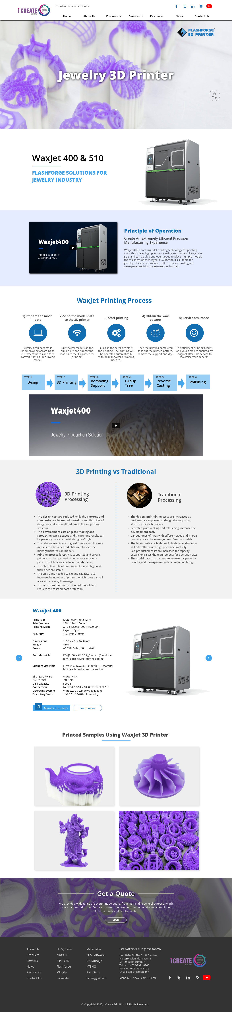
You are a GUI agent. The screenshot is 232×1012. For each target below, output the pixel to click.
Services (32, 961)
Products (33, 955)
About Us (33, 949)
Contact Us (34, 978)
